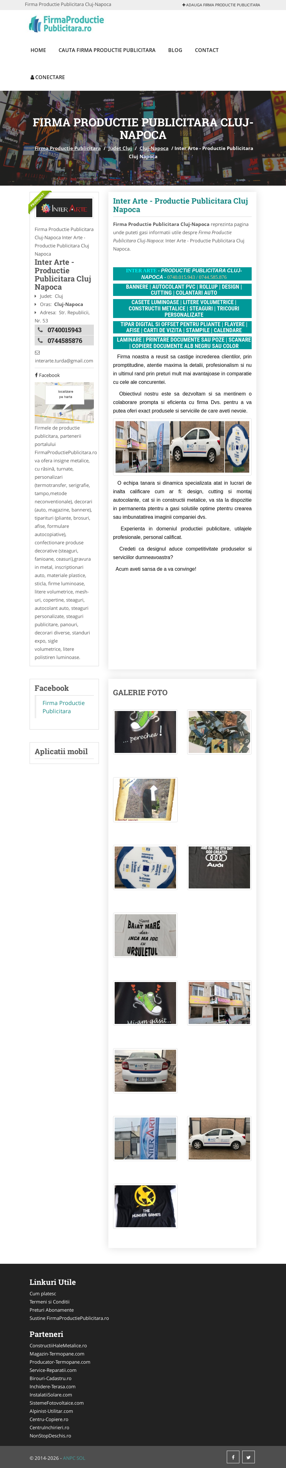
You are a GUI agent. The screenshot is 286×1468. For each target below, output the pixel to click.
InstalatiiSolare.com (51, 1394)
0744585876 (65, 340)
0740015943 (65, 330)
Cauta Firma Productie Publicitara (107, 50)
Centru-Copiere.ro (49, 1419)
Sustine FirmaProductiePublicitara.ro (69, 1318)
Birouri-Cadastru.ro (51, 1378)
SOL (81, 1458)
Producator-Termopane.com (60, 1362)
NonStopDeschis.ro (50, 1435)
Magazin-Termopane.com (57, 1353)
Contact (207, 50)
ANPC (69, 1458)
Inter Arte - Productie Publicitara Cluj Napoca (180, 205)
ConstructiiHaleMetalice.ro (58, 1345)
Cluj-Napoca (154, 148)
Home (38, 50)
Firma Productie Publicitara (68, 148)
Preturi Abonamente (52, 1310)
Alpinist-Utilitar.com (51, 1411)
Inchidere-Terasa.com (53, 1386)
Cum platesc (43, 1293)
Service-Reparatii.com (53, 1370)
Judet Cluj (120, 148)
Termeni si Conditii (50, 1301)
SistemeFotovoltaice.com (57, 1403)
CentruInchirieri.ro (49, 1427)
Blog (175, 50)
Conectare (48, 77)
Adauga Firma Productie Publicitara (221, 5)
